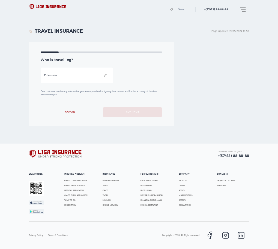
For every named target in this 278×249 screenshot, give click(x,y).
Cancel (70, 112)
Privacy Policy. (36, 235)
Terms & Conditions (58, 235)
